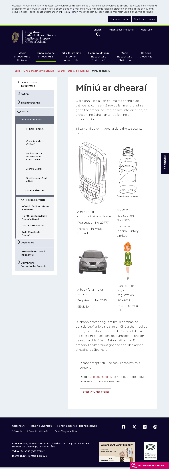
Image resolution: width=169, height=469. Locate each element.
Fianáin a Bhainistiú (41, 425)
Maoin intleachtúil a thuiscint (22, 57)
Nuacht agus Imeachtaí (121, 29)
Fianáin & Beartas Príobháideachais (77, 425)
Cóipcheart (18, 425)
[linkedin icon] (145, 427)
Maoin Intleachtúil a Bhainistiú (125, 57)
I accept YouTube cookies (95, 391)
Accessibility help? (151, 465)
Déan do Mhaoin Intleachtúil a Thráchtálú (98, 57)
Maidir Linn (147, 29)
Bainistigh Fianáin (119, 19)
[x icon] (134, 427)
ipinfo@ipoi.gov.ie (38, 456)
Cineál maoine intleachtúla (38, 70)
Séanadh (17, 431)
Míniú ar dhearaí (101, 70)
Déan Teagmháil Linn (66, 431)
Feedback (165, 163)
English (98, 29)
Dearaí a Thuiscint (78, 70)
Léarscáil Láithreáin (38, 431)
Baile (17, 70)
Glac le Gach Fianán (144, 19)
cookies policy (103, 377)
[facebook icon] (123, 427)
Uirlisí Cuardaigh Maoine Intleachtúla (71, 57)
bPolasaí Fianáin (69, 11)
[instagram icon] (155, 427)
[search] (98, 35)
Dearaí (61, 70)
